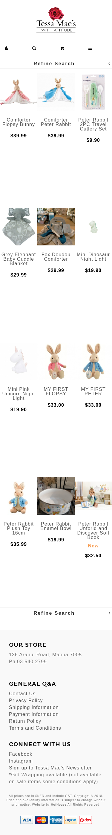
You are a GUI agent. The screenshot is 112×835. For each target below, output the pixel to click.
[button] (6, 48)
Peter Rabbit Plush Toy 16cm (19, 528)
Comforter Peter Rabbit (56, 122)
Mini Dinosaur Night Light (93, 257)
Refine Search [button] (72, 63)
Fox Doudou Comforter (56, 257)
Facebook (20, 754)
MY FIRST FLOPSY (56, 391)
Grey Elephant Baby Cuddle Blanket (18, 259)
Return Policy (25, 721)
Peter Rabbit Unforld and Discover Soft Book (93, 530)
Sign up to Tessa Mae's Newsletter (50, 767)
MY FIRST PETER (93, 391)
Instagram (21, 760)
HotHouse (58, 804)
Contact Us (22, 693)
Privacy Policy (26, 700)
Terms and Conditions (35, 728)
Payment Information (34, 714)
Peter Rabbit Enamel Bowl (55, 526)
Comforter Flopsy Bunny (18, 122)
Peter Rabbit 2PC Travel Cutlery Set (93, 124)
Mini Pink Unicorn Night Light (18, 394)
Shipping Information (34, 707)
